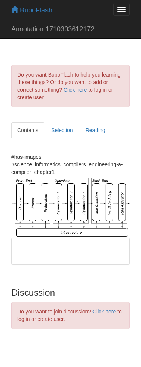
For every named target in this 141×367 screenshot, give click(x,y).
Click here (75, 90)
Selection (62, 130)
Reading (95, 130)
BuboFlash (31, 10)
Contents (27, 130)
